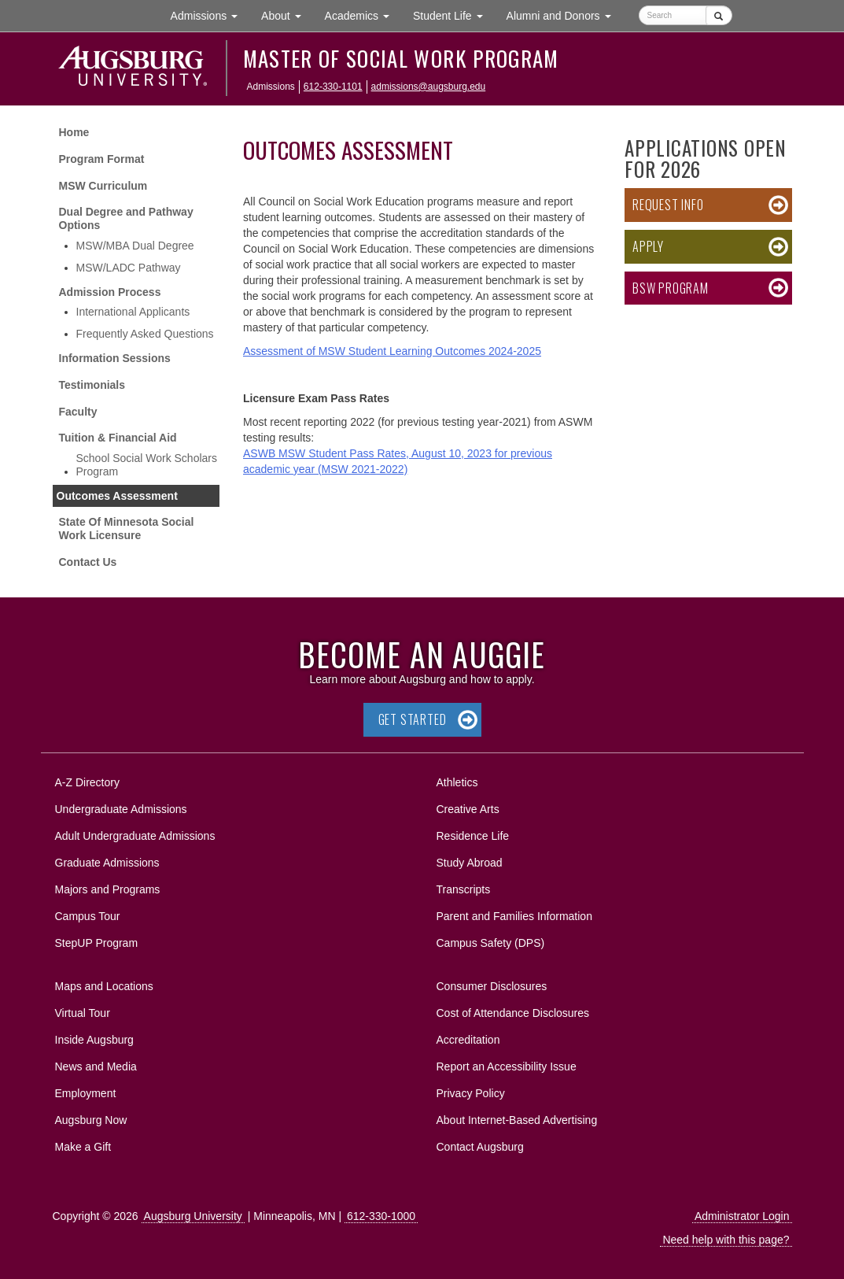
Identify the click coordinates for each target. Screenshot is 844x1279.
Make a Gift (83, 1146)
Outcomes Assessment (117, 496)
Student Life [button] (454, 14)
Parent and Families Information (514, 916)
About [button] (286, 19)
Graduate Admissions (107, 862)
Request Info (668, 204)
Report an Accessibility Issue (507, 1066)
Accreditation (468, 1039)
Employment (85, 1093)
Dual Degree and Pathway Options (126, 218)
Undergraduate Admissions (121, 809)
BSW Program (670, 288)
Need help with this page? (725, 1239)
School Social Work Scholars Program (146, 465)
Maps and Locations (104, 986)
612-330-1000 (381, 1216)
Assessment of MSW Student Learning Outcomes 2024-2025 (392, 351)
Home (74, 132)
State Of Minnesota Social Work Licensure (126, 529)
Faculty (78, 411)
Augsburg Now (91, 1120)
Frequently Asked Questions (145, 333)
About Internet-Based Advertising (517, 1120)
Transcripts (464, 889)
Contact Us (88, 562)
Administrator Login (742, 1216)
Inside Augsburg (94, 1039)
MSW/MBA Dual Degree (135, 245)
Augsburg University (193, 1216)
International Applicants (133, 311)
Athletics (457, 782)
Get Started (412, 719)
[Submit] (719, 15)
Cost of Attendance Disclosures (513, 1013)
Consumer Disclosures (492, 986)
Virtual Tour (82, 1013)
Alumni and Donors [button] (565, 14)
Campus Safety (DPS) (491, 943)
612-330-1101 (333, 86)
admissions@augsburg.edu (428, 86)
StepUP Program (96, 943)
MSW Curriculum (103, 185)
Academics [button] (363, 14)
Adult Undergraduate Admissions (135, 836)
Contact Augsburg (480, 1146)
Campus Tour (87, 916)
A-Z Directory (87, 782)
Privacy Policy (471, 1093)
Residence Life (473, 836)
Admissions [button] (210, 14)
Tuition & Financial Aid (118, 437)
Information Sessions (115, 358)
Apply (648, 246)
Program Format (102, 159)
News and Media (96, 1066)
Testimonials (92, 385)
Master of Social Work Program (401, 58)
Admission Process (110, 292)
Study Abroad (470, 862)
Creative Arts (468, 809)
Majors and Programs (107, 887)
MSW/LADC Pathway (128, 267)
